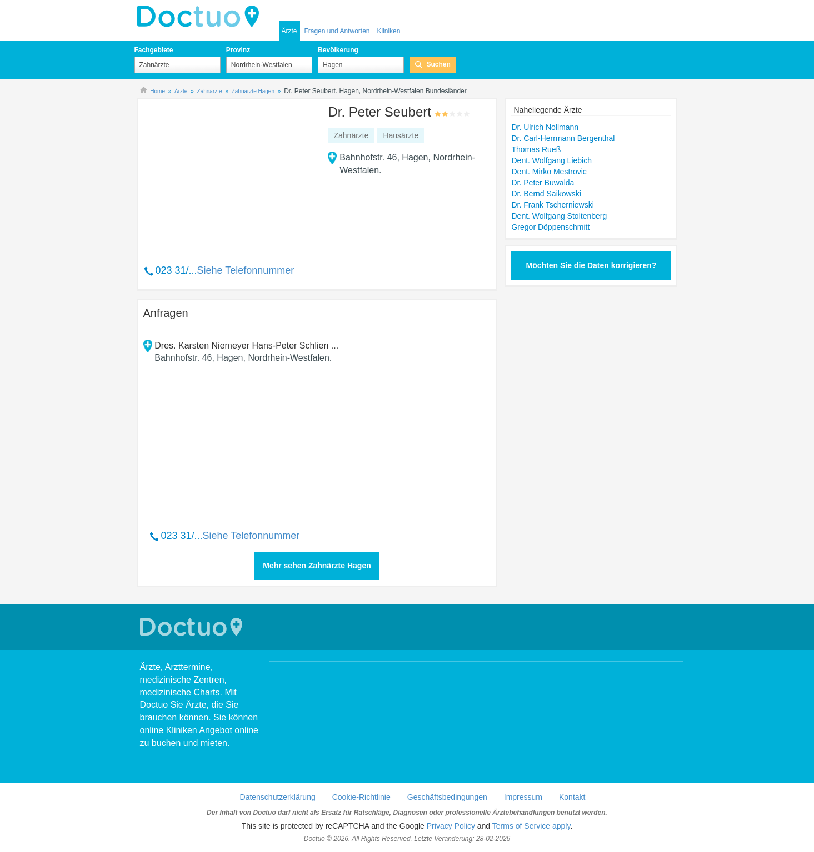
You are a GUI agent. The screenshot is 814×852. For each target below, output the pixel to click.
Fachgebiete (153, 50)
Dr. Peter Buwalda (542, 182)
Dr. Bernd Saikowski (546, 193)
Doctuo (201, 17)
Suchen (438, 64)
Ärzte (289, 31)
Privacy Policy (451, 825)
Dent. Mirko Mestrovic (548, 171)
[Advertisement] (228, 176)
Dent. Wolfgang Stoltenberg (559, 215)
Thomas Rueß (536, 149)
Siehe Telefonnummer (245, 270)
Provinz (238, 50)
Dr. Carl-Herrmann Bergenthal (563, 138)
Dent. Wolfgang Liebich (551, 160)
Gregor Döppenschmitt (550, 227)
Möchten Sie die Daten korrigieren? (591, 265)
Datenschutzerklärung (278, 797)
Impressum (523, 797)
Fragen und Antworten (336, 31)
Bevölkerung (338, 50)
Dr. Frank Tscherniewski (552, 204)
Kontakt (572, 797)
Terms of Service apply (531, 825)
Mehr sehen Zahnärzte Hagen (317, 565)
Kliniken (388, 31)
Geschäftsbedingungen (447, 797)
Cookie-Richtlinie (361, 797)
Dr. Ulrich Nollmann (544, 127)
